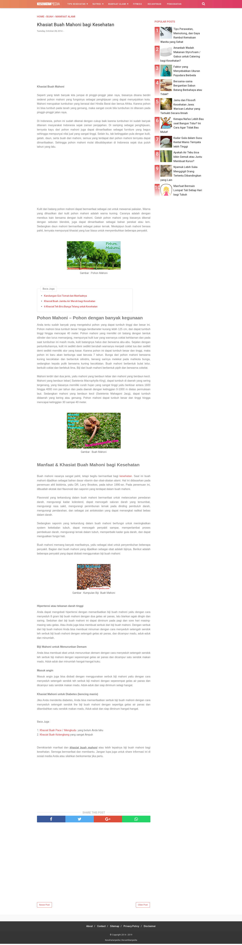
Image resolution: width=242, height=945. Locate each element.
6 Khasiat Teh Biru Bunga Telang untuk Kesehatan (70, 307)
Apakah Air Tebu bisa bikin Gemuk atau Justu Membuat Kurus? (187, 157)
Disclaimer (154, 927)
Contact (99, 927)
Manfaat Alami (117, 4)
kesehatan (125, 477)
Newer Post (44, 906)
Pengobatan (174, 4)
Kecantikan (154, 4)
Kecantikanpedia (129, 941)
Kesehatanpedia (113, 941)
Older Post (143, 906)
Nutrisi (97, 4)
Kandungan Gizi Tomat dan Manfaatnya (65, 296)
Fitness (137, 4)
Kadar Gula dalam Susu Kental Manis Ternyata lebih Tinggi (187, 142)
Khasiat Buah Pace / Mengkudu (58, 731)
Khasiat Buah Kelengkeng (54, 735)
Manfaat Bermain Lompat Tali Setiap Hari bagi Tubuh (187, 190)
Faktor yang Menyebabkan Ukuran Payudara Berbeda (186, 71)
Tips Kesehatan (76, 4)
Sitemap (114, 927)
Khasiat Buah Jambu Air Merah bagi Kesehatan (69, 301)
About (86, 927)
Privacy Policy (133, 927)
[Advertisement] (94, 61)
